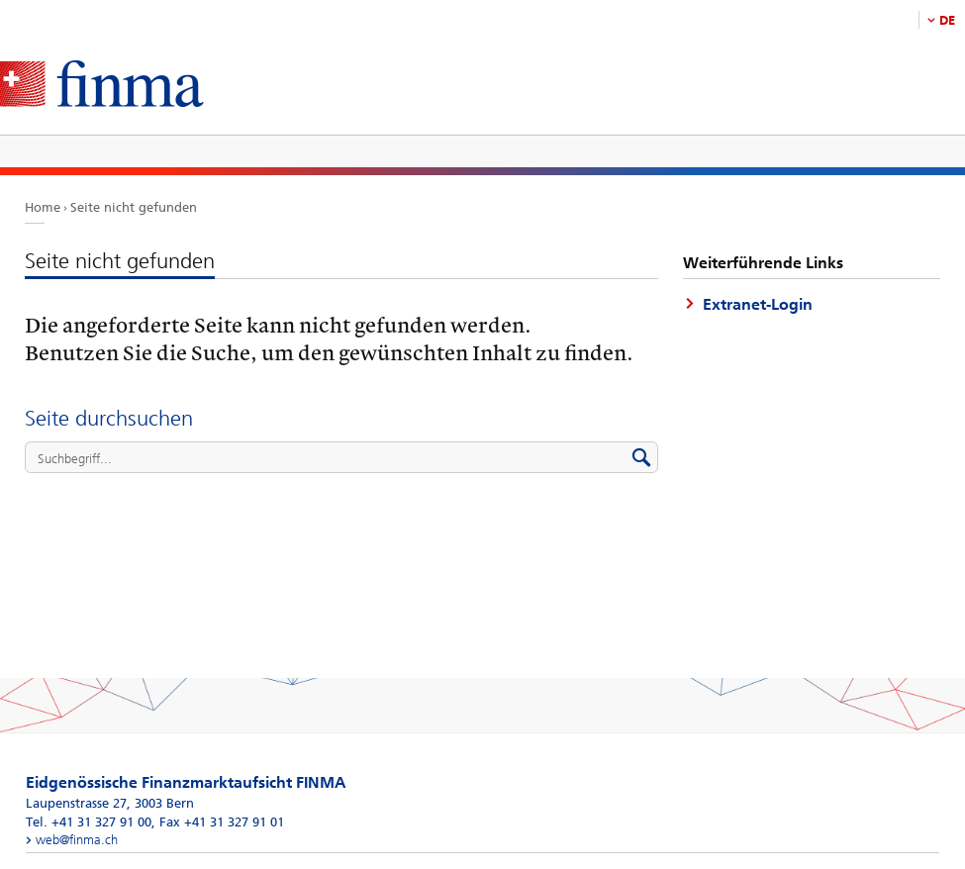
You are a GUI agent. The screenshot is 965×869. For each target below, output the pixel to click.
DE (947, 20)
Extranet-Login (758, 304)
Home (42, 207)
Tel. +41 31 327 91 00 (88, 822)
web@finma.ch (77, 839)
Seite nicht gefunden (133, 207)
